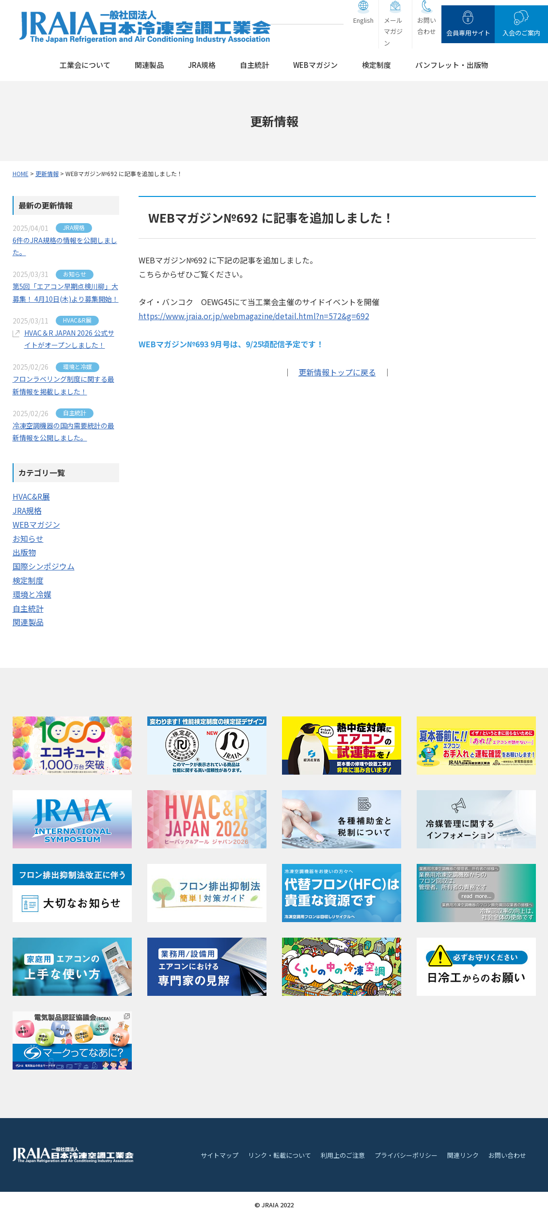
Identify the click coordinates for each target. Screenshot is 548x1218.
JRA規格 (202, 65)
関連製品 (149, 65)
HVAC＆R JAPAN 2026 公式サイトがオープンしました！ (69, 339)
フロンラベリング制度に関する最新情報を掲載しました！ (63, 385)
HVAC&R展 (31, 496)
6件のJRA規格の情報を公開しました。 (65, 246)
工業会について (85, 65)
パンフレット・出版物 (451, 65)
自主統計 (254, 65)
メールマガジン (393, 32)
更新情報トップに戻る (337, 372)
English (363, 20)
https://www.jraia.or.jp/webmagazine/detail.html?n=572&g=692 (254, 316)
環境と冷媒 (32, 594)
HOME (21, 173)
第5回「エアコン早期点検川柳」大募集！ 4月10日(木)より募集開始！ (66, 292)
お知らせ (28, 538)
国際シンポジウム (44, 566)
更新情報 (47, 173)
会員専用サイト (468, 32)
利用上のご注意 (343, 1155)
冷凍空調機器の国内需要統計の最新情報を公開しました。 (63, 431)
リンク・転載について (279, 1155)
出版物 (24, 552)
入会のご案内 (521, 32)
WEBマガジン (315, 65)
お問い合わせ (426, 26)
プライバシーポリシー (406, 1155)
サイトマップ (219, 1155)
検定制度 (376, 65)
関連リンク (463, 1155)
